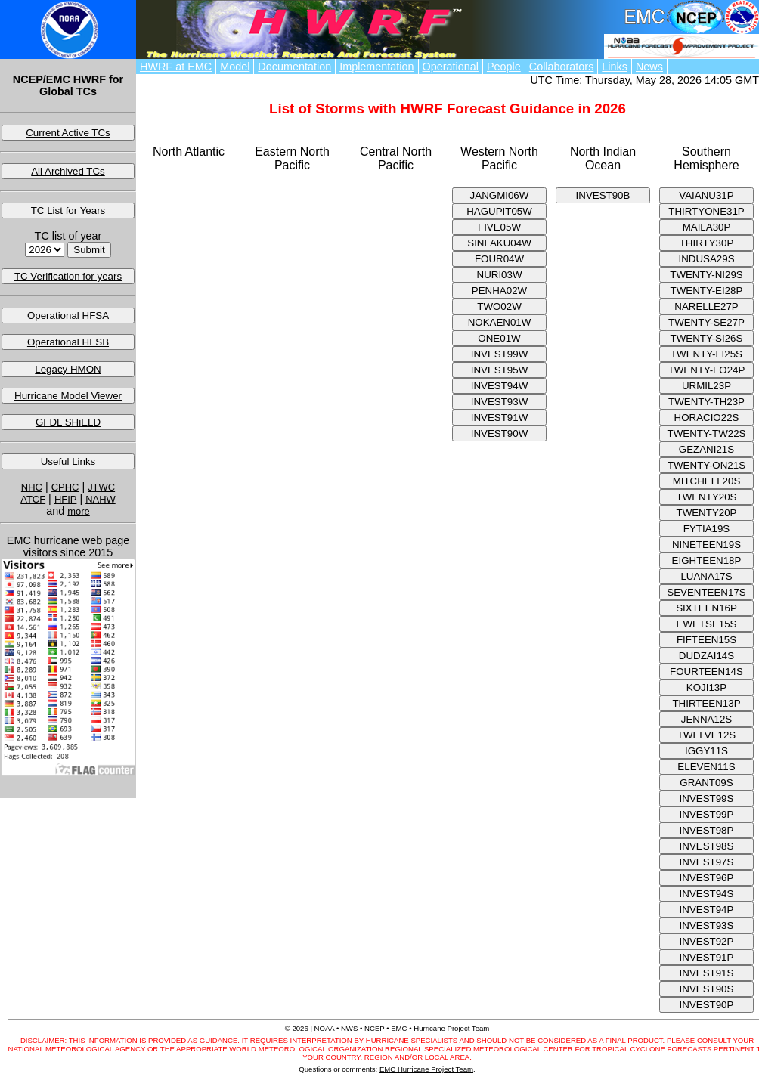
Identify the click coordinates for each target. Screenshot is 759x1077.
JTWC (101, 487)
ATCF (32, 499)
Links (614, 66)
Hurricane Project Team (451, 1028)
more (78, 511)
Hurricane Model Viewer (68, 395)
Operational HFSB (68, 342)
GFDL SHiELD (68, 422)
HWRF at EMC (176, 66)
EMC (399, 1028)
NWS (349, 1028)
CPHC (65, 487)
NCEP (374, 1028)
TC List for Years (68, 210)
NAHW (100, 499)
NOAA (324, 1028)
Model (234, 66)
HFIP (65, 499)
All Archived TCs (68, 171)
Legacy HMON (68, 369)
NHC (31, 487)
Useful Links (68, 461)
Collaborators (561, 66)
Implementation (376, 66)
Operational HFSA (68, 315)
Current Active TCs (68, 132)
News (649, 66)
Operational (451, 66)
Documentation (294, 66)
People (504, 66)
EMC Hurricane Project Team (426, 1069)
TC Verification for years (68, 276)
